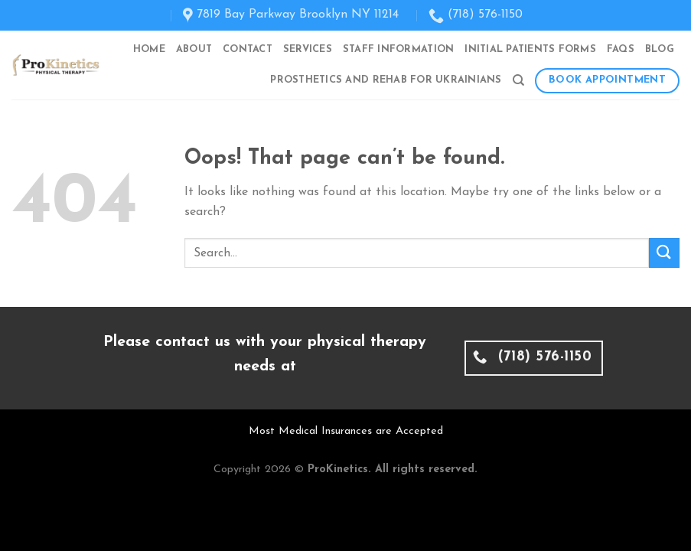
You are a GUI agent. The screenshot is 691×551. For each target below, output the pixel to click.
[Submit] (664, 253)
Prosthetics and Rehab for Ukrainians (385, 80)
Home (149, 49)
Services (307, 49)
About (194, 49)
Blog (659, 49)
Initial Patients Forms (530, 49)
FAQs (620, 49)
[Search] (518, 80)
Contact (247, 49)
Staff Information (398, 49)
